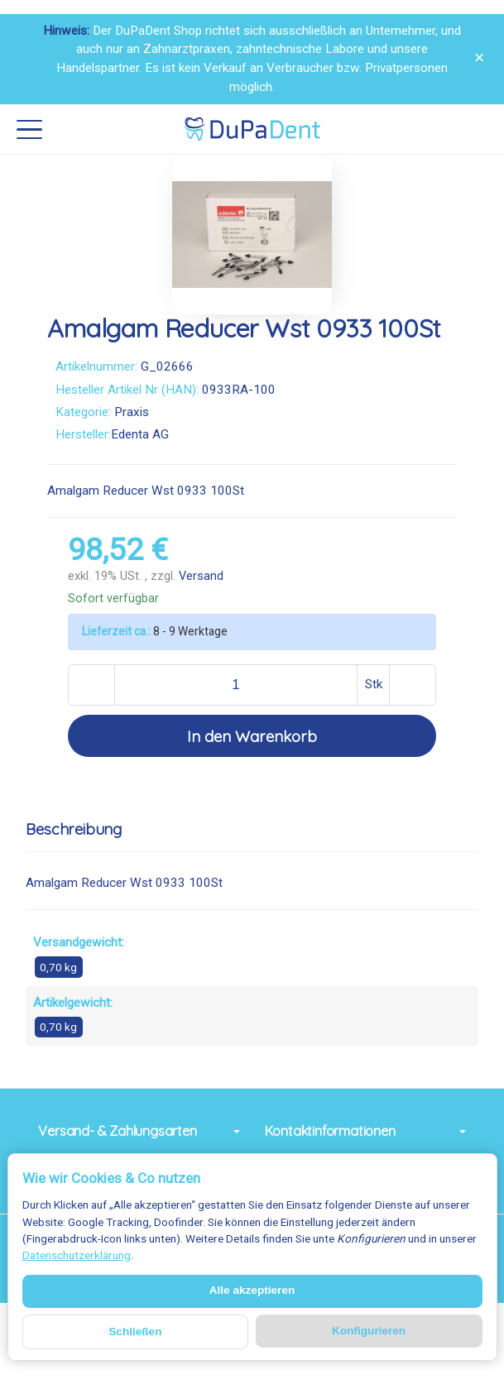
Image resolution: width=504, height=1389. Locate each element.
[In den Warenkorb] (252, 736)
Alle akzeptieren (252, 1290)
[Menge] (236, 685)
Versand (201, 576)
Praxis (131, 412)
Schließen (134, 1331)
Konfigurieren (369, 1330)
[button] (252, 830)
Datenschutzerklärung (76, 1255)
